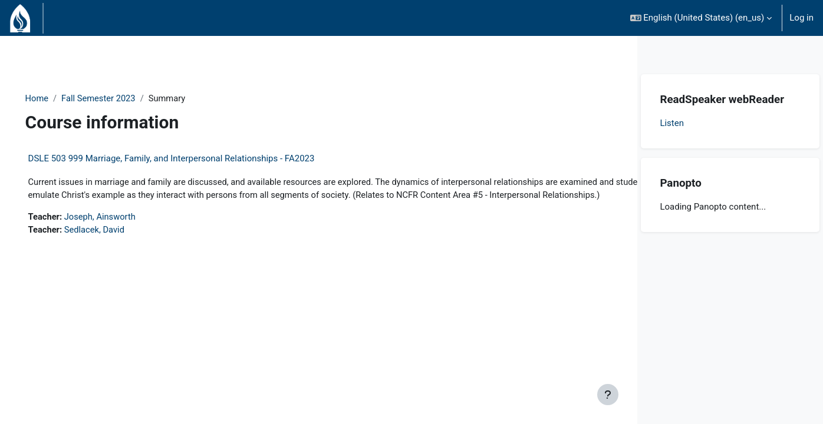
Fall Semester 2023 (116, 98)
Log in (801, 17)
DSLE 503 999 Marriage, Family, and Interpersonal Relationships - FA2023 (188, 159)
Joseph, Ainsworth (118, 231)
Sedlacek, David (112, 244)
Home (53, 98)
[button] (701, 18)
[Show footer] (607, 394)
